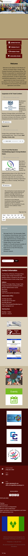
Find (16, 261)
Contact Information (9, 270)
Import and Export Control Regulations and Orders (13, 510)
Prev (8, 215)
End (4, 220)
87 (18, 215)
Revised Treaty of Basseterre (7, 509)
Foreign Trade (14, 51)
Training (2, 503)
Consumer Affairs (14, 56)
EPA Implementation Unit (6, 512)
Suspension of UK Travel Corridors (12, 94)
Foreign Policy (14, 47)
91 (9, 217)
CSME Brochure (4, 505)
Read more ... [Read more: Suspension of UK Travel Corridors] (6, 122)
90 (6, 217)
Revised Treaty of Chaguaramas (8, 507)
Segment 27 (5, 126)
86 (15, 215)
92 (13, 217)
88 (21, 215)
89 (3, 217)
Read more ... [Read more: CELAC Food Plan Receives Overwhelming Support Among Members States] (6, 185)
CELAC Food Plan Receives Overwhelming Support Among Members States (14, 152)
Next (23, 217)
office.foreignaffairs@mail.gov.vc (15, 485)
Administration (14, 43)
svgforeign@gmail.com (12, 483)
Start (4, 215)
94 (19, 217)
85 (12, 215)
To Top (4, 553)
